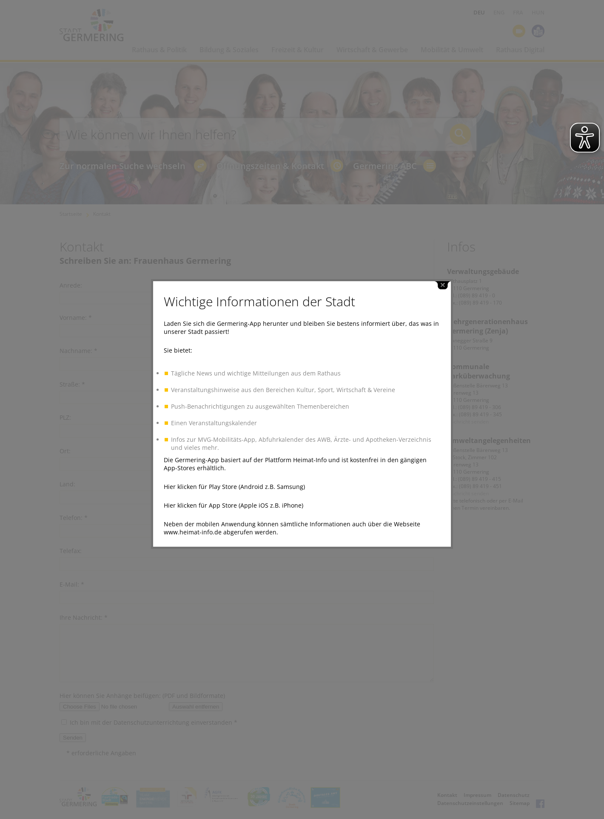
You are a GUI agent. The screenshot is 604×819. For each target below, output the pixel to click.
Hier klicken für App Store (200, 497)
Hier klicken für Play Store (200, 478)
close (443, 277)
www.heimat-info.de (193, 524)
